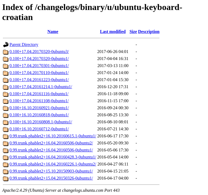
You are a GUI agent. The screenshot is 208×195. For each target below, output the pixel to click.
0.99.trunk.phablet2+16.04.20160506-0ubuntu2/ (51, 143)
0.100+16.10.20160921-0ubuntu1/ (39, 107)
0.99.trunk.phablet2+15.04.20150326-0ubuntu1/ (51, 178)
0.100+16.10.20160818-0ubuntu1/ (39, 115)
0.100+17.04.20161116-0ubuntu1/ (39, 93)
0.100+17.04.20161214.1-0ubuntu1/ (40, 86)
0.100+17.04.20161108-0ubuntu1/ (39, 100)
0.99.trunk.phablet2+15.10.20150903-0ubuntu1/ (51, 171)
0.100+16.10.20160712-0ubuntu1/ (39, 129)
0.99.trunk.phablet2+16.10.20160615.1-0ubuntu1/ (52, 136)
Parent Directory (23, 44)
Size (133, 31)
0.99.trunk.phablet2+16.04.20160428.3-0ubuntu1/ (52, 157)
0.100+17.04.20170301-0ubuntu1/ (39, 65)
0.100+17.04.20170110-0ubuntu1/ (39, 72)
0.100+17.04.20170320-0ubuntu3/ (39, 51)
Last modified (113, 31)
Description (149, 31)
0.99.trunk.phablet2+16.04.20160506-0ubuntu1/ (51, 150)
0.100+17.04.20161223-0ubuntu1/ (39, 79)
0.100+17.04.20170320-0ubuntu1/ (39, 58)
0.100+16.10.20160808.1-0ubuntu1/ (40, 122)
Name (52, 31)
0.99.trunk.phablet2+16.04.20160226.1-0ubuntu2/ (52, 164)
